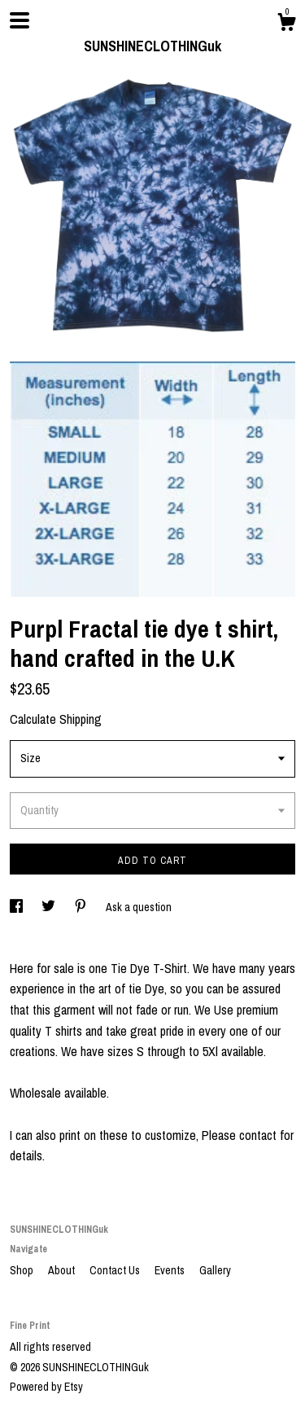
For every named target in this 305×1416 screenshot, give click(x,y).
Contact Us (115, 1270)
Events (171, 1270)
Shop (23, 1270)
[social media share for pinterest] (81, 907)
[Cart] (286, 24)
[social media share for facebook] (17, 907)
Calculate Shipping (56, 719)
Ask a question (139, 907)
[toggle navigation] (19, 20)
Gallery (215, 1270)
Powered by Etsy (46, 1386)
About (62, 1270)
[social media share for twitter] (49, 907)
